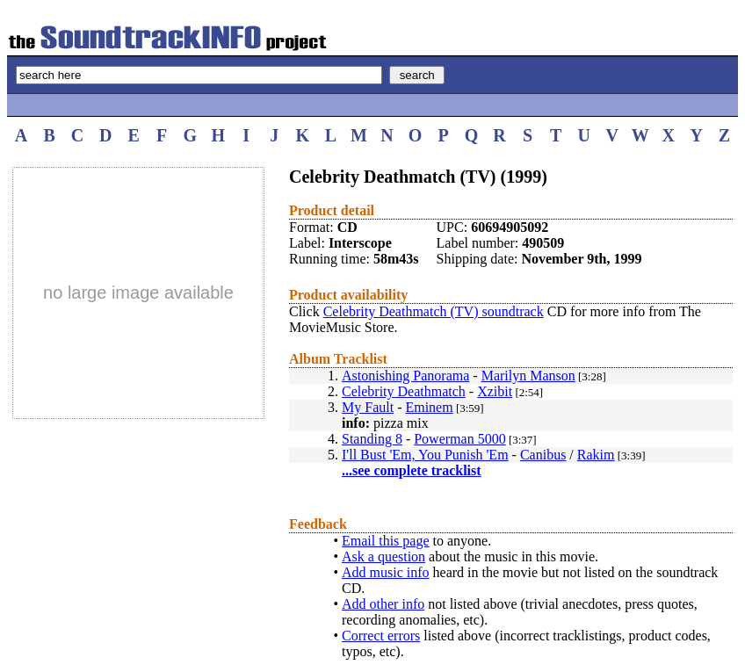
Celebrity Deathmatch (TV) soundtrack (433, 311)
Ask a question (383, 556)
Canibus (543, 454)
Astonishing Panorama (405, 375)
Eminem (428, 407)
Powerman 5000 (459, 438)
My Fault (368, 407)
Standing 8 (372, 438)
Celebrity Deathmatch (404, 391)
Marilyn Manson (528, 375)
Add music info (386, 572)
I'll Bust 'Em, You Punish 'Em (425, 454)
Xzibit (494, 391)
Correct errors (381, 635)
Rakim (596, 454)
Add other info (383, 603)
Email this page (386, 540)
